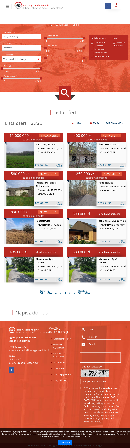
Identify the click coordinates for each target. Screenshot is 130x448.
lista (76, 123)
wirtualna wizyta (101, 56)
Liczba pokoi (52, 35)
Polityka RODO (60, 380)
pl (116, 6)
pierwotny (120, 42)
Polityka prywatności (62, 374)
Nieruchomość (10, 32)
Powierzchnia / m (11, 76)
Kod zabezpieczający (91, 366)
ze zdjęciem (99, 42)
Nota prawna (59, 368)
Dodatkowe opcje (98, 38)
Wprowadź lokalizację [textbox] (14, 59)
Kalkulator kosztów (62, 338)
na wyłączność (100, 52)
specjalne (98, 45)
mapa (95, 123)
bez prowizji (99, 49)
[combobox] (19, 59)
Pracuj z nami (59, 362)
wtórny (119, 45)
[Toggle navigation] (8, 6)
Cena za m (52, 45)
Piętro (49, 55)
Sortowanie (114, 123)
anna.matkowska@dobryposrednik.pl (29, 350)
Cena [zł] (7, 66)
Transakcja (8, 43)
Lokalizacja (8, 54)
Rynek (115, 38)
